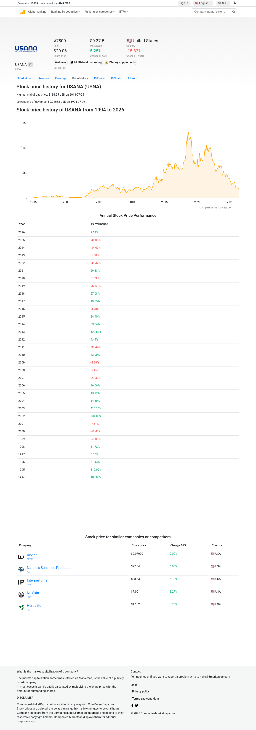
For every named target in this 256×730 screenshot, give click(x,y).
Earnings (60, 78)
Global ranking (37, 11)
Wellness (60, 62)
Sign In (184, 3)
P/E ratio (99, 78)
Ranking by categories (98, 11)
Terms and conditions (145, 698)
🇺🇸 (202, 3)
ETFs (122, 11)
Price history (80, 78)
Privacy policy (141, 691)
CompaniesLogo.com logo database (76, 713)
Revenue (43, 78)
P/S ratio (116, 78)
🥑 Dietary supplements (120, 62)
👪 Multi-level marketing (86, 62)
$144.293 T (64, 3)
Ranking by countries (64, 11)
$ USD (222, 3)
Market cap (25, 78)
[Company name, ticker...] (214, 11)
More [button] (131, 78)
